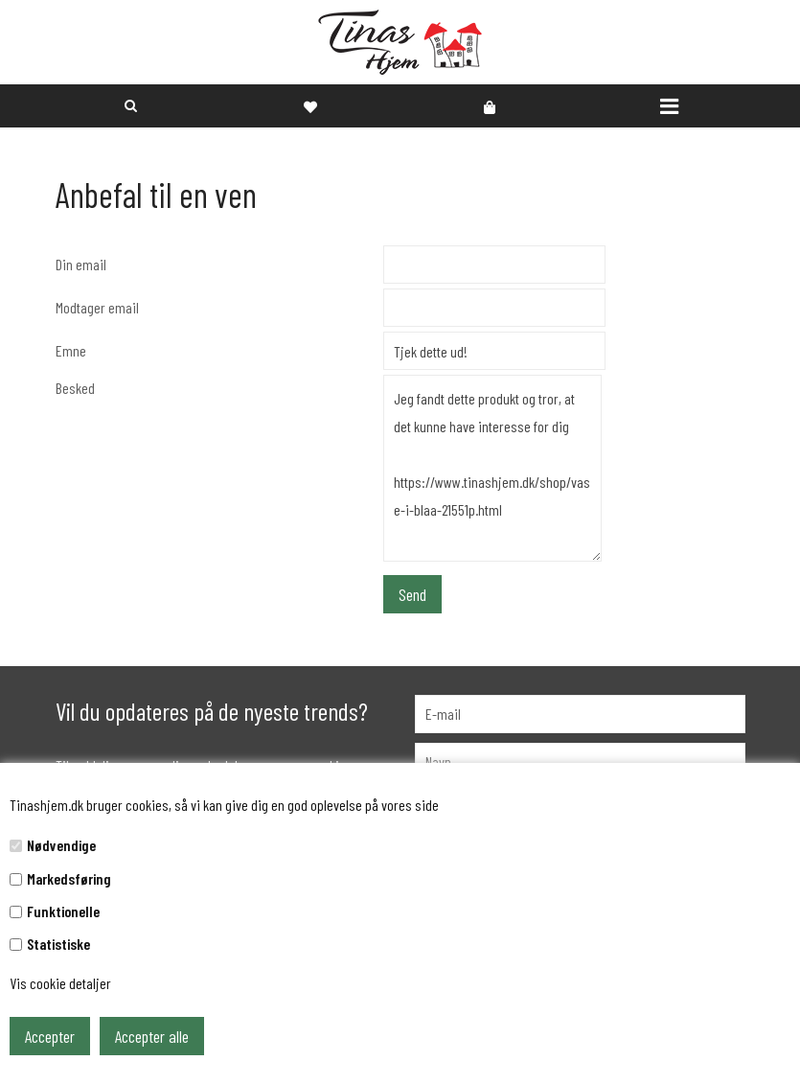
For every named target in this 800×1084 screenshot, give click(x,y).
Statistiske (58, 943)
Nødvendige (61, 845)
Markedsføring (69, 878)
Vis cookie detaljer (60, 983)
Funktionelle (63, 911)
